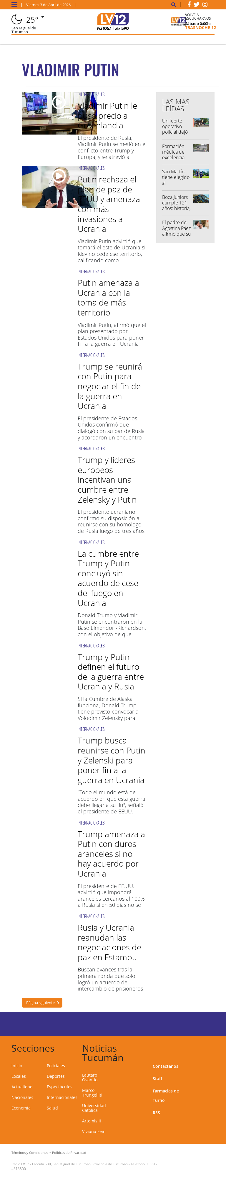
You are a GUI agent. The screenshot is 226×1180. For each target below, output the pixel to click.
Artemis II (91, 1121)
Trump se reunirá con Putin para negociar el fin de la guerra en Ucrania (110, 386)
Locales (18, 1076)
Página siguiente (40, 1002)
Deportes (56, 1076)
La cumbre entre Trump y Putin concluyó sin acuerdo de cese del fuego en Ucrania (108, 578)
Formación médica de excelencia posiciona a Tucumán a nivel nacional (176, 160)
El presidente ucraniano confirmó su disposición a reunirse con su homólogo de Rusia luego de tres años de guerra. (111, 524)
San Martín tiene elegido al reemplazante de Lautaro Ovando (176, 185)
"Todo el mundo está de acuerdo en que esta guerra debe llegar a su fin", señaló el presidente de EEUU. (111, 802)
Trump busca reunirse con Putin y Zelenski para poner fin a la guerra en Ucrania (111, 760)
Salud (52, 1108)
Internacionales (62, 1097)
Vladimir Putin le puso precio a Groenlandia (107, 115)
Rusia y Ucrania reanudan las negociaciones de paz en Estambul (109, 942)
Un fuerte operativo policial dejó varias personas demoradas (175, 135)
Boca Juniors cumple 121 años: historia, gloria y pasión (176, 208)
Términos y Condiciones (29, 1152)
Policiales (56, 1065)
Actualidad (22, 1087)
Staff (157, 1078)
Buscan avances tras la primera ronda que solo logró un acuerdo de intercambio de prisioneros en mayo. (110, 982)
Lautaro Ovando (89, 1077)
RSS (156, 1112)
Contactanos (165, 1066)
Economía (21, 1108)
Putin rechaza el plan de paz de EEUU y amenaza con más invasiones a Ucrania (109, 204)
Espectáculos (59, 1087)
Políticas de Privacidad (69, 1152)
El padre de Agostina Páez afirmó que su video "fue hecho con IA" (176, 233)
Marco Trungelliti (92, 1092)
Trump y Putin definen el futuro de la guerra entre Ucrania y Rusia (111, 671)
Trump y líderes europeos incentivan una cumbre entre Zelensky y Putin (107, 479)
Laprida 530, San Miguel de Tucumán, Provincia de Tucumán (80, 1163)
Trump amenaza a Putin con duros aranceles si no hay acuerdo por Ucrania (111, 853)
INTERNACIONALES (91, 94)
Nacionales (22, 1097)
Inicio (16, 1065)
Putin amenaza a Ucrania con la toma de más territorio (108, 297)
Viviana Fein (94, 1131)
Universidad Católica (94, 1108)
